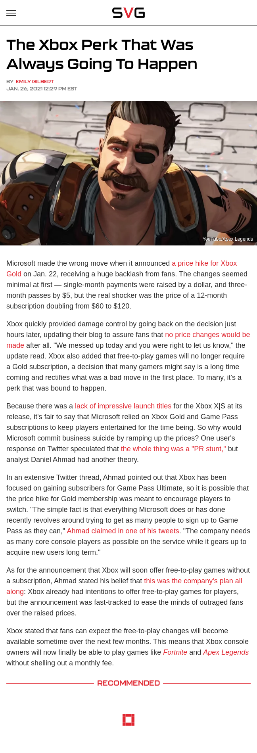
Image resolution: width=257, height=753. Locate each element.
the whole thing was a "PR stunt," (173, 449)
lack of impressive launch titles (123, 406)
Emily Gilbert (35, 81)
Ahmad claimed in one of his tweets (123, 531)
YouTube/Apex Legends (228, 239)
